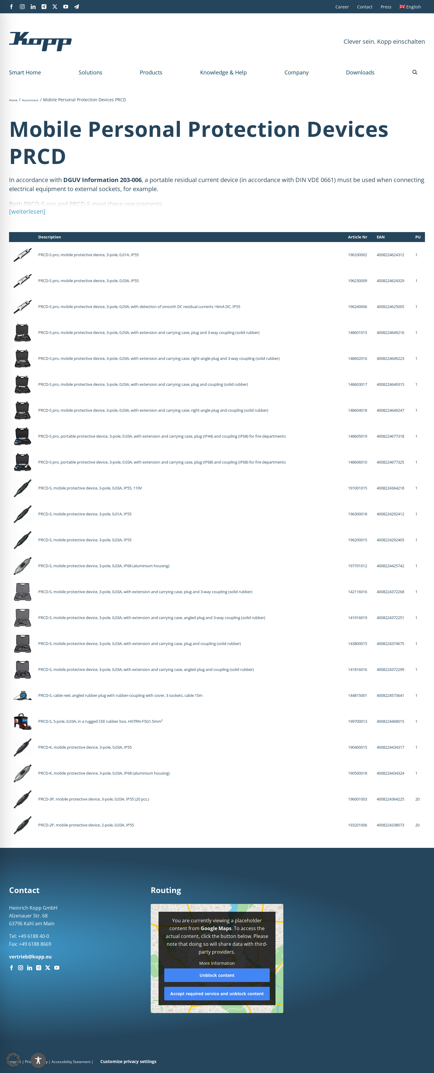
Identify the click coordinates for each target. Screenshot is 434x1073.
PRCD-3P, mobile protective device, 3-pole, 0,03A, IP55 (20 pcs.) (93, 799)
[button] (414, 72)
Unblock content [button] (217, 975)
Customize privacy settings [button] (128, 1061)
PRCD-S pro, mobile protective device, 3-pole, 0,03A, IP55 (88, 280)
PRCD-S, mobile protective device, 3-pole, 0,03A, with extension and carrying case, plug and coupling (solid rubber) (139, 643)
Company (297, 72)
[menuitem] (410, 6)
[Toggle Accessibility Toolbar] (38, 1060)
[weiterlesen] (27, 211)
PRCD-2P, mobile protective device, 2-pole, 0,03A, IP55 (86, 825)
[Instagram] (20, 967)
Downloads (360, 72)
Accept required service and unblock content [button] (217, 993)
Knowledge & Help (223, 72)
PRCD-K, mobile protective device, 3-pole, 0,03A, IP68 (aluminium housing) (104, 773)
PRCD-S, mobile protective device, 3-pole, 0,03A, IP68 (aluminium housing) (103, 565)
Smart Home (25, 72)
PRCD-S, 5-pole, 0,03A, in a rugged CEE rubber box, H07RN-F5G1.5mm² (100, 721)
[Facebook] (11, 967)
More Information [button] (217, 963)
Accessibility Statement (71, 1061)
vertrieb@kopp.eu (30, 956)
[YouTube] (56, 967)
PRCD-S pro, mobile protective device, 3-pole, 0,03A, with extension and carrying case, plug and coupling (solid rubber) (143, 384)
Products (151, 72)
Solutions (90, 72)
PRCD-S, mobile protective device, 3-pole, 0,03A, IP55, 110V (90, 488)
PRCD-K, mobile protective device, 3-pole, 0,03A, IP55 (85, 747)
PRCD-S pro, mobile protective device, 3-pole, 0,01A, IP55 (88, 254)
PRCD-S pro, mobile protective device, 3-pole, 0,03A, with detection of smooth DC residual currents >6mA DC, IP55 (139, 306)
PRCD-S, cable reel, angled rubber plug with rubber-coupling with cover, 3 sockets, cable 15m (120, 695)
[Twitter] (47, 967)
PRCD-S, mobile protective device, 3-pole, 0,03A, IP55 (84, 540)
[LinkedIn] (29, 967)
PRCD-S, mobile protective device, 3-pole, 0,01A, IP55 (84, 514)
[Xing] (38, 967)
